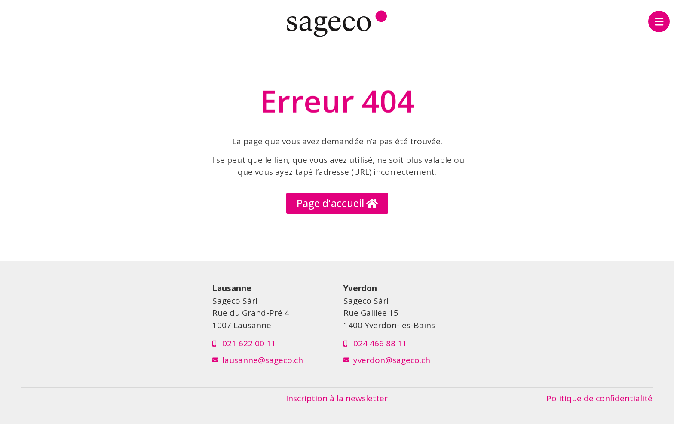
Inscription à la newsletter (337, 398)
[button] (337, 203)
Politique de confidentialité (599, 398)
